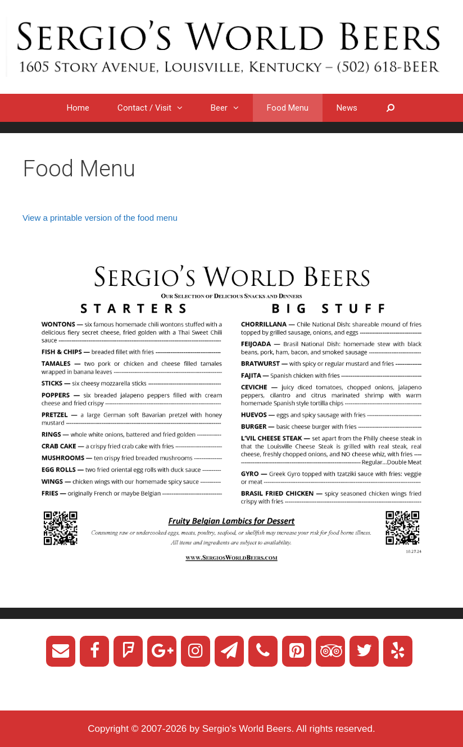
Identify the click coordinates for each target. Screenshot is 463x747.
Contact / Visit (157, 108)
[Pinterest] (296, 651)
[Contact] (60, 651)
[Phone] (263, 651)
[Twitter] (364, 651)
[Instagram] (195, 651)
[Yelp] (397, 651)
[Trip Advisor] (330, 651)
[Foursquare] (128, 651)
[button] (184, 108)
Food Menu (287, 108)
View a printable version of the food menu (100, 217)
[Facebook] (94, 651)
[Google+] (161, 651)
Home (78, 108)
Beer (232, 108)
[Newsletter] (229, 651)
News (347, 108)
